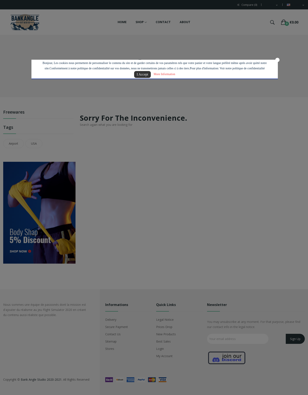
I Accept (142, 74)
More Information (164, 74)
